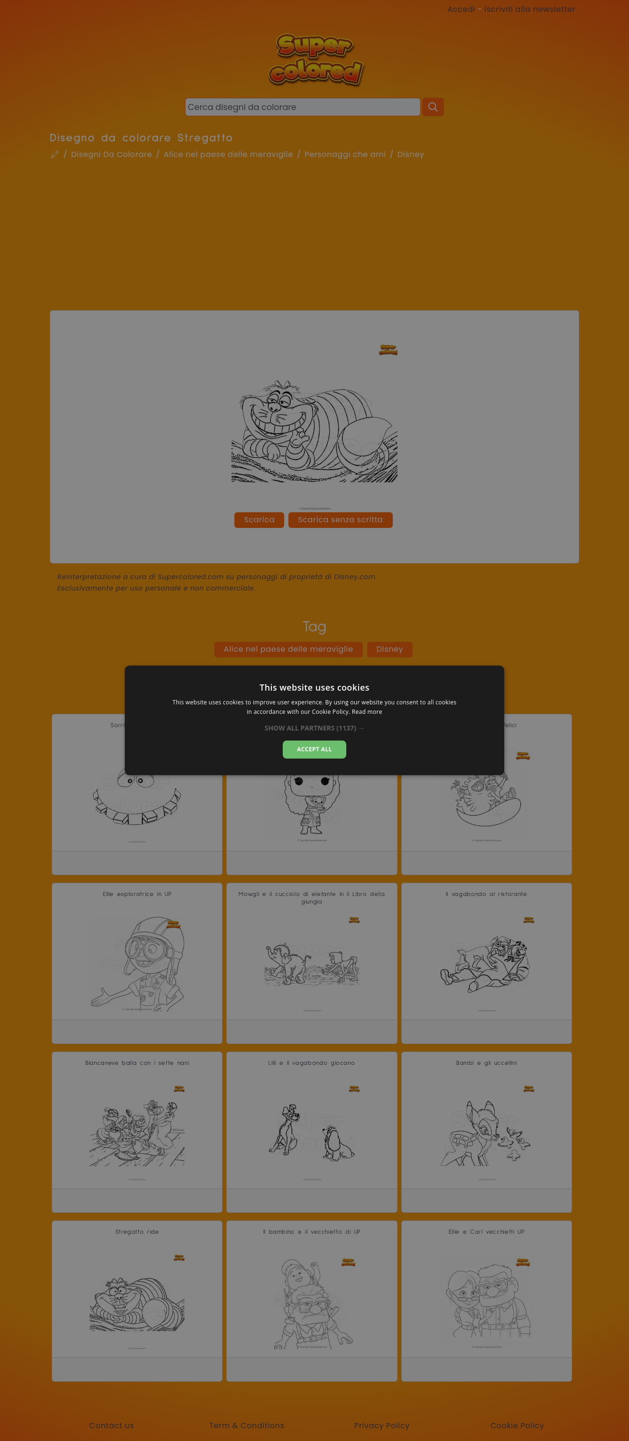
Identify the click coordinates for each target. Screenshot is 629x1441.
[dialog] (314, 720)
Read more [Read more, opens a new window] (367, 712)
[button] (315, 728)
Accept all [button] (314, 749)
